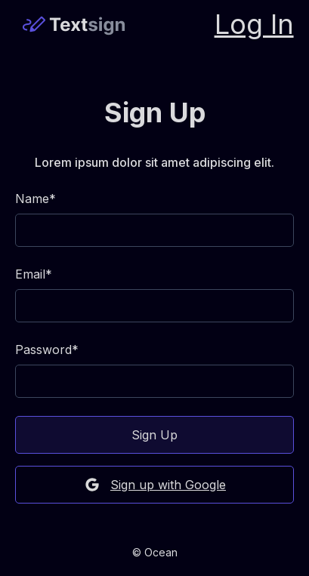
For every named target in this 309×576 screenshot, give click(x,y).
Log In (254, 24)
